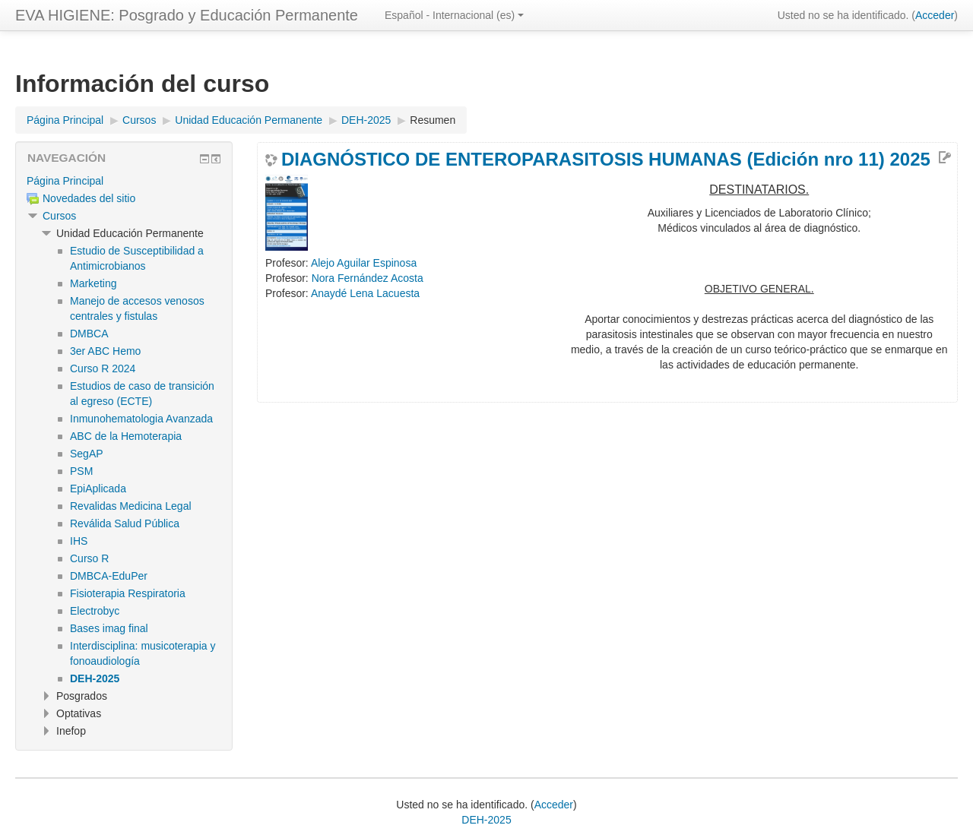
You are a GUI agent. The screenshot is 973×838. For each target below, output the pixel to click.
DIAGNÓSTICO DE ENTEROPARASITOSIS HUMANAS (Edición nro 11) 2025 (605, 159)
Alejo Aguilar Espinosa (364, 263)
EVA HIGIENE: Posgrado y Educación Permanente (186, 15)
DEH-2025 (486, 820)
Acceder (934, 15)
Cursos (59, 216)
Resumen (432, 120)
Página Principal (65, 181)
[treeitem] (124, 180)
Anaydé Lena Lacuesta (365, 293)
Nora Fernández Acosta (367, 278)
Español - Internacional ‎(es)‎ (454, 15)
